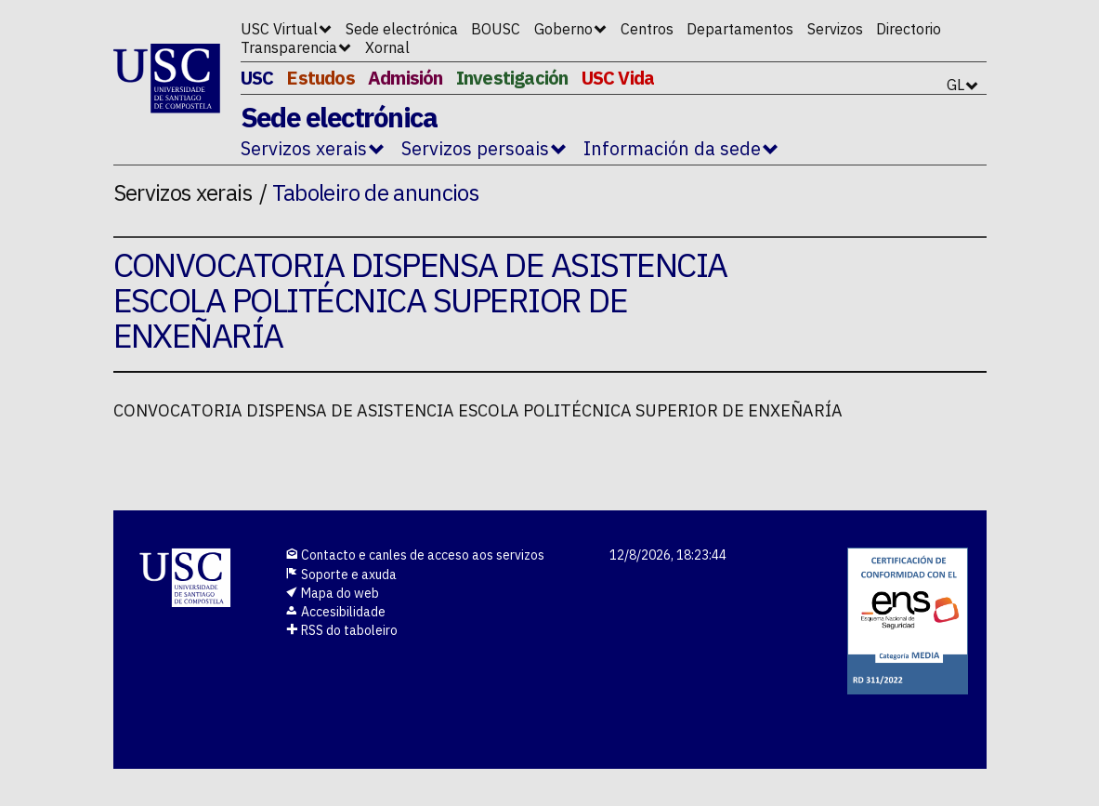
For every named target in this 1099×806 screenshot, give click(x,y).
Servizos (835, 29)
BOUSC (495, 29)
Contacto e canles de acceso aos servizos (414, 555)
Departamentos (740, 29)
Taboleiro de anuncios (375, 192)
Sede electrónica (402, 29)
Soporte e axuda (341, 574)
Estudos (320, 77)
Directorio (908, 29)
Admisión (405, 77)
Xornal (387, 47)
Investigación (512, 77)
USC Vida (618, 77)
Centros (647, 29)
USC (257, 77)
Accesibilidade (335, 611)
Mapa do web (332, 593)
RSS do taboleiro (341, 630)
